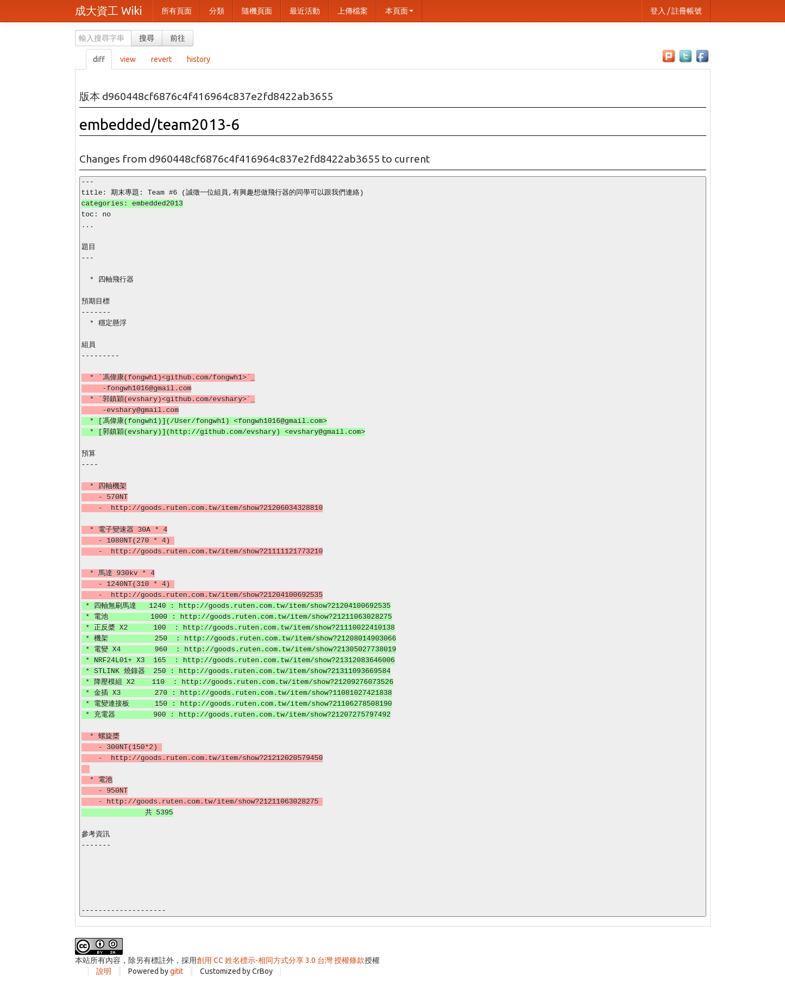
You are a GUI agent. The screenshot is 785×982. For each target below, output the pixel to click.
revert (161, 59)
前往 (177, 38)
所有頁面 (176, 11)
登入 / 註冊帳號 (676, 11)
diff (99, 59)
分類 (216, 11)
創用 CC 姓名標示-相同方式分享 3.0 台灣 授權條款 (281, 960)
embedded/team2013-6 (159, 124)
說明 (103, 971)
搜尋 (146, 38)
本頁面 (399, 11)
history (198, 59)
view (128, 59)
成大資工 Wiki (108, 10)
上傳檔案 (352, 11)
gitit (176, 971)
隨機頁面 (257, 11)
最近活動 (305, 11)
